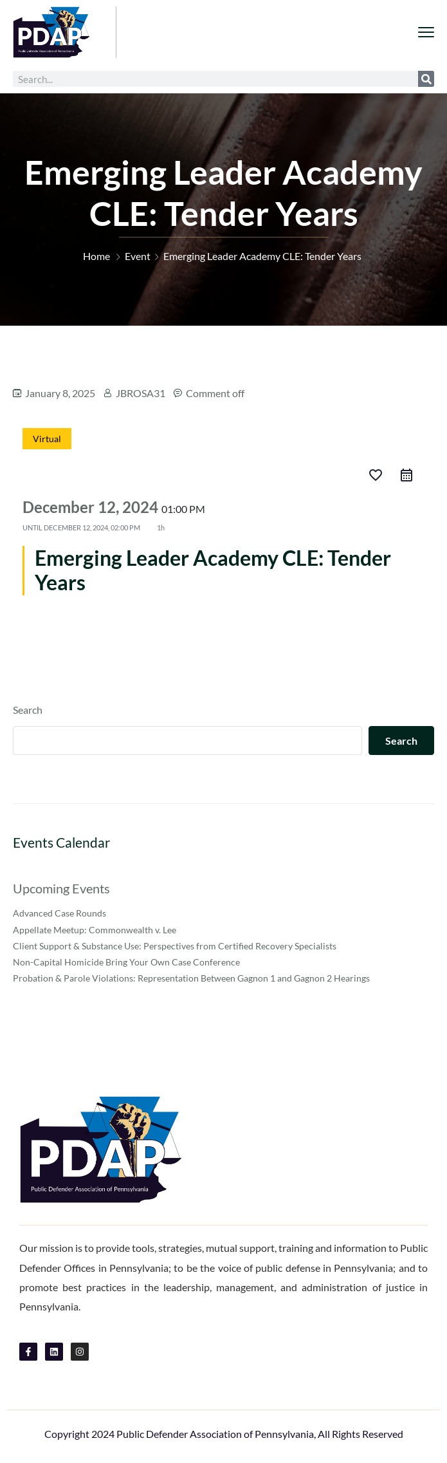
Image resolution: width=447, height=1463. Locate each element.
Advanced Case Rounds (59, 913)
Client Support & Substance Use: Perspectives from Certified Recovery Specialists (174, 945)
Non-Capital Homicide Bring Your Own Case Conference (126, 961)
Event (138, 256)
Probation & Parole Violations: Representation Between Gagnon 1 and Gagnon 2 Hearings (191, 978)
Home (96, 256)
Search (27, 710)
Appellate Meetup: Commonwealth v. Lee (94, 929)
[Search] (426, 79)
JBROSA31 (140, 393)
